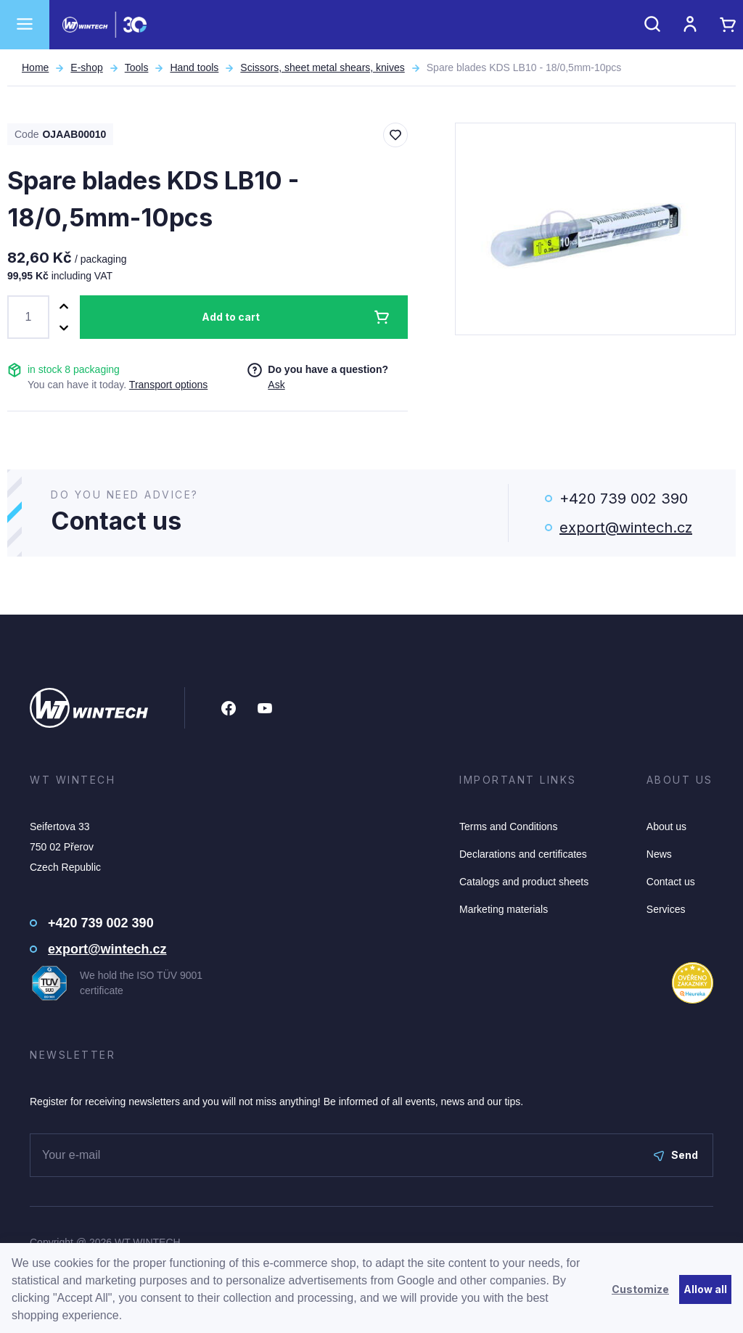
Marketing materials (503, 909)
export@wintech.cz (625, 527)
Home (35, 67)
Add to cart (231, 317)
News (659, 854)
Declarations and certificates (523, 854)
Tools (137, 67)
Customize (640, 1289)
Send (676, 1155)
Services (666, 909)
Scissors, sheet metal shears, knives (322, 67)
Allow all (705, 1289)
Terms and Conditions (508, 826)
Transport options (168, 384)
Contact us (670, 881)
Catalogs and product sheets (523, 881)
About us (666, 826)
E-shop (86, 67)
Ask (276, 384)
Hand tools (194, 67)
